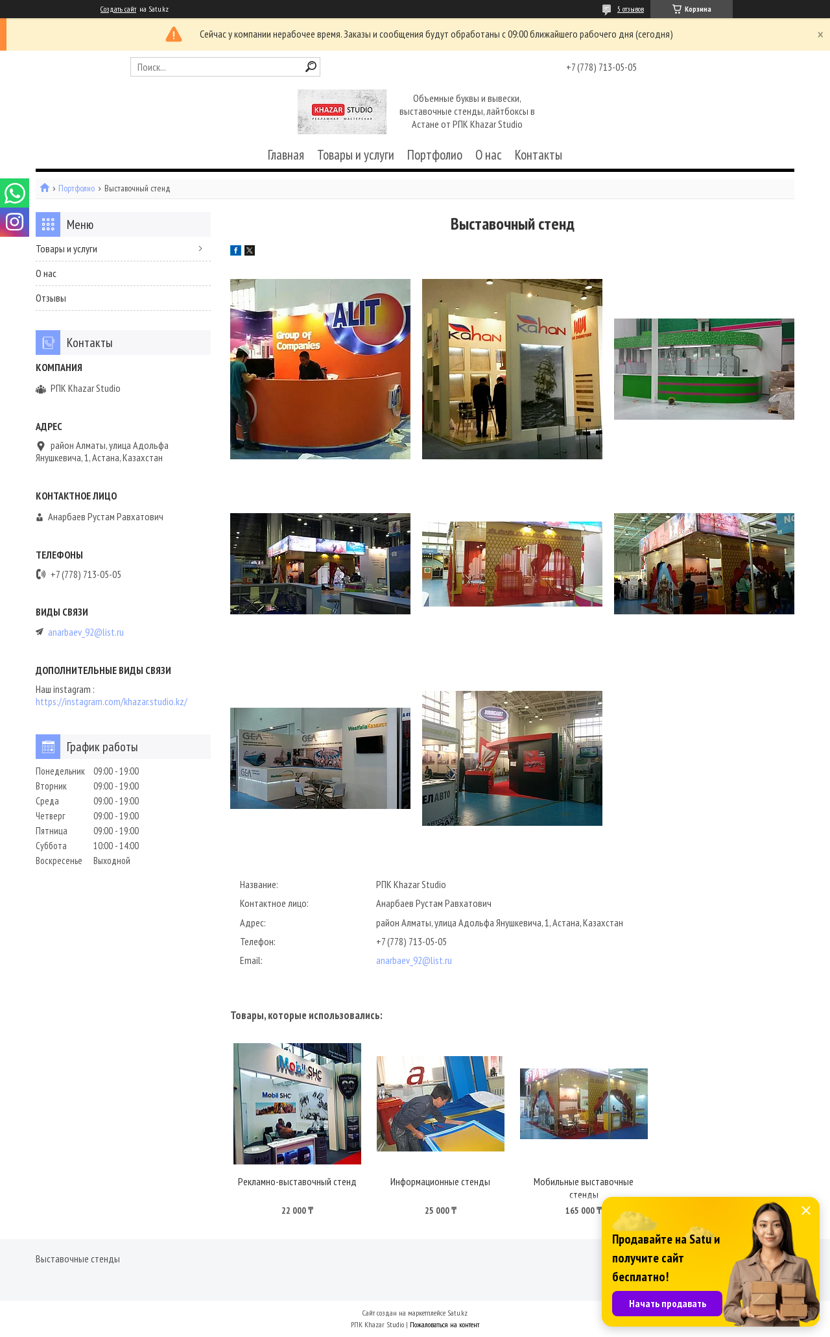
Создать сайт (118, 9)
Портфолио (434, 154)
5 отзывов (630, 9)
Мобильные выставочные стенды (584, 1188)
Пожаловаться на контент (444, 1324)
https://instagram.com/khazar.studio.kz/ (111, 701)
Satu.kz (457, 1313)
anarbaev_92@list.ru (414, 960)
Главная (286, 154)
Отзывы (51, 297)
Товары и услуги (355, 154)
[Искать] (311, 66)
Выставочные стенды (78, 1258)
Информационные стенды (440, 1181)
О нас (488, 154)
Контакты (538, 154)
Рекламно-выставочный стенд (297, 1181)
